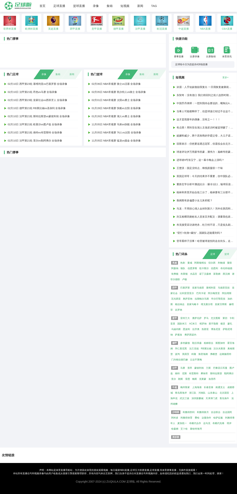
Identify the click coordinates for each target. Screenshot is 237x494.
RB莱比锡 (206, 348)
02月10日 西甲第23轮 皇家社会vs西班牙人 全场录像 (37, 100)
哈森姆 (174, 428)
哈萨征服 (218, 417)
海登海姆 (203, 354)
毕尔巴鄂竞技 (218, 298)
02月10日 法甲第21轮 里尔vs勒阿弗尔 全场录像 (35, 140)
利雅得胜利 (189, 412)
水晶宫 (193, 273)
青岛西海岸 (181, 392)
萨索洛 (178, 334)
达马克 (206, 423)
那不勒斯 (213, 323)
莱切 (225, 318)
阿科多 (174, 417)
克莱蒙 (202, 379)
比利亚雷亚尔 (187, 293)
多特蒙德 (185, 343)
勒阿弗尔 (229, 373)
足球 (212, 254)
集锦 (110, 6)
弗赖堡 (213, 354)
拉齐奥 (195, 329)
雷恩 (187, 379)
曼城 (189, 262)
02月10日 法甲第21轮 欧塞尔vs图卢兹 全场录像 (35, 124)
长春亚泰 (208, 387)
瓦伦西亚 (176, 298)
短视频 (124, 6)
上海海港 (197, 387)
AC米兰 (193, 323)
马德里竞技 (224, 287)
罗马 (206, 318)
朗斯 (180, 379)
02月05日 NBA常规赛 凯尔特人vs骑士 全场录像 (119, 92)
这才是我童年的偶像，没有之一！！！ (198, 119)
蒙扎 (230, 323)
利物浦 (221, 262)
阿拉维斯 (226, 293)
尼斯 (184, 373)
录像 (96, 6)
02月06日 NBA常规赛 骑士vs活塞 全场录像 (116, 83)
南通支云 (220, 387)
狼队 (183, 268)
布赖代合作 (195, 423)
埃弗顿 (174, 273)
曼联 (229, 262)
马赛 (182, 368)
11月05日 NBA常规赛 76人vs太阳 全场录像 (116, 132)
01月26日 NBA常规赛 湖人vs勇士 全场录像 (116, 116)
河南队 (202, 392)
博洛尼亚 (215, 329)
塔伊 (229, 423)
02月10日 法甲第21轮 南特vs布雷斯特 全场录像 (35, 132)
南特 (177, 373)
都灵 (222, 323)
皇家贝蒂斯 (221, 304)
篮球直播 (79, 6)
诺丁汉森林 (205, 273)
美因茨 (185, 354)
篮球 (226, 254)
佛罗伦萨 (197, 318)
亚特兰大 (185, 318)
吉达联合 (215, 412)
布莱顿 (184, 273)
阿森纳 (174, 268)
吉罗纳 (178, 309)
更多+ (225, 77)
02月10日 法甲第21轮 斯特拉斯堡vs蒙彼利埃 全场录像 (39, 116)
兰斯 (208, 368)
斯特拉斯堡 (216, 373)
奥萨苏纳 (187, 298)
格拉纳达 (179, 304)
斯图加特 (220, 343)
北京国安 (224, 392)
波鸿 (177, 354)
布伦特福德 (226, 268)
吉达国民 (227, 412)
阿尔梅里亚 (214, 293)
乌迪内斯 (176, 329)
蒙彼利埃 (199, 368)
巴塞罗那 (185, 287)
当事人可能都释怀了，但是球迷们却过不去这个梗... (206, 111)
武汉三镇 (184, 398)
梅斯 (194, 379)
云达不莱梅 (196, 359)
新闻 (140, 6)
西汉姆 (226, 273)
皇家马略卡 (193, 304)
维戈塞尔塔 (207, 304)
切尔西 (211, 262)
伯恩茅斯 (192, 268)
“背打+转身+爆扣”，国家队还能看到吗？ (199, 232)
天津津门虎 (211, 398)
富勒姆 (216, 273)
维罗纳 (203, 323)
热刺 (182, 262)
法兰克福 (194, 348)
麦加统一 (182, 423)
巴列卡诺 (201, 293)
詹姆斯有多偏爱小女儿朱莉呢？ (195, 200)
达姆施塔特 (225, 354)
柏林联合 (208, 343)
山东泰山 (212, 392)
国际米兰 (182, 323)
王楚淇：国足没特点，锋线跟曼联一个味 (200, 168)
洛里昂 (212, 379)
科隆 (193, 354)
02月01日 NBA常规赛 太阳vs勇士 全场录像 (116, 100)
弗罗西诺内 (190, 334)
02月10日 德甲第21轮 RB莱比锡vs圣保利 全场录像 (37, 108)
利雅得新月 (203, 412)
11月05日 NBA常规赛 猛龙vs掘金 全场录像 (116, 140)
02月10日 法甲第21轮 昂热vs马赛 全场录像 (32, 92)
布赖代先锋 (218, 423)
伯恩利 (214, 268)
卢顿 (184, 279)
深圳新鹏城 (197, 398)
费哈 (197, 417)
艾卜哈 (184, 428)
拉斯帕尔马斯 (202, 298)
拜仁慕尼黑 (181, 348)
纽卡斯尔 (204, 268)
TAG (154, 6)
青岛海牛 (224, 398)
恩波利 (186, 329)
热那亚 (205, 329)
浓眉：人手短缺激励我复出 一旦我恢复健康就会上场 (206, 87)
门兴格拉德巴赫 (179, 359)
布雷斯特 (193, 373)
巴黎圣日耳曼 (220, 368)
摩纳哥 (204, 373)
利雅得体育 (186, 417)
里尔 (173, 379)
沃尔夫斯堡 (219, 348)
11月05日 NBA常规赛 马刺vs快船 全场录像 (116, 124)
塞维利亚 (211, 287)
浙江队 (192, 392)
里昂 (189, 368)
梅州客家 (185, 387)
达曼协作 (206, 417)
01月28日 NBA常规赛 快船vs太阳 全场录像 (116, 108)
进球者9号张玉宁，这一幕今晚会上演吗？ (200, 159)
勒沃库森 (197, 343)
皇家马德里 (198, 287)
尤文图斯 (215, 318)
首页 (42, 6)
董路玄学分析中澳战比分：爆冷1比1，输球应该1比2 (206, 184)
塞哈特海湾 (196, 428)
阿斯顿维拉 (200, 262)
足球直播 (59, 6)
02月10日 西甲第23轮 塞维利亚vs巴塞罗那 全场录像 (37, 83)
